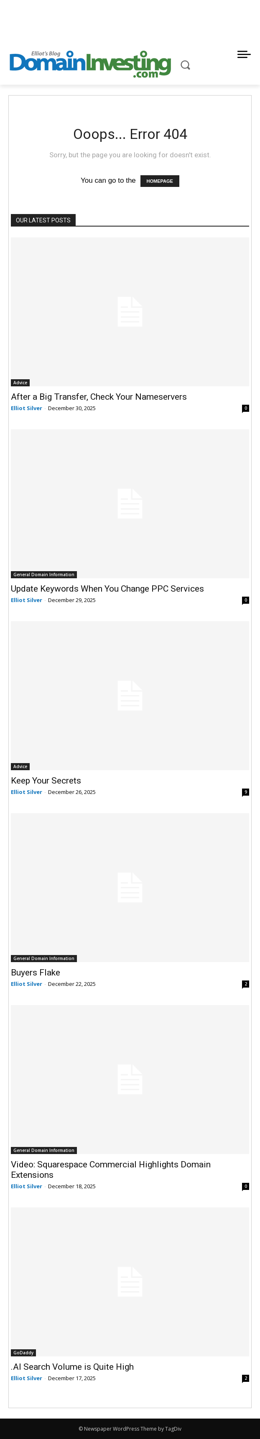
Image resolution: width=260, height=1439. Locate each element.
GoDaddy (23, 1353)
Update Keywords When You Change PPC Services (107, 589)
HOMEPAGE (160, 181)
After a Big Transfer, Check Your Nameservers (99, 397)
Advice (20, 383)
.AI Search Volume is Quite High (72, 1367)
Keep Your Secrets (46, 781)
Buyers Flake (35, 973)
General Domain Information (43, 574)
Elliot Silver (26, 408)
